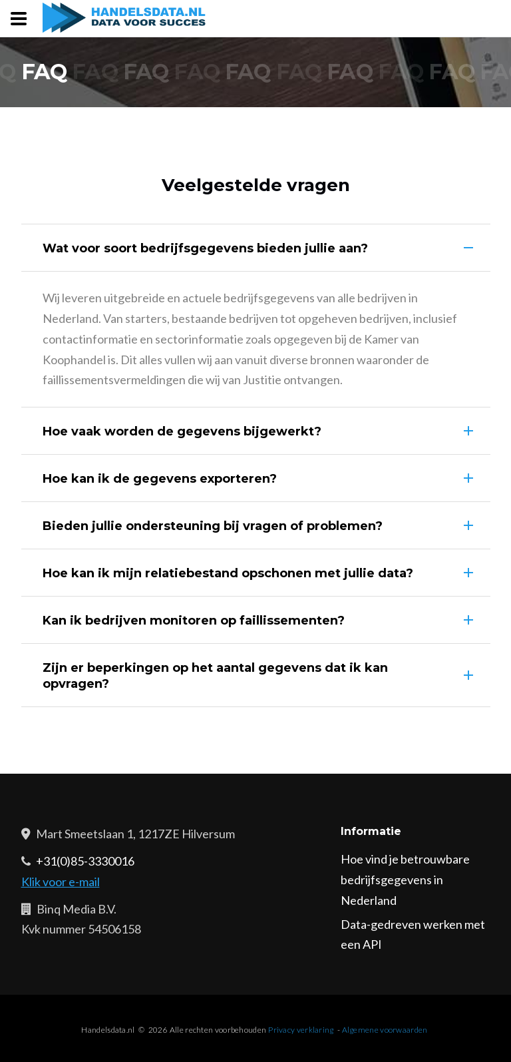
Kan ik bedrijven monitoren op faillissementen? (194, 620)
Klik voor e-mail (60, 881)
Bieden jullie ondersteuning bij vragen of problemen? (213, 526)
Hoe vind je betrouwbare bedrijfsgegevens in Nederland (405, 880)
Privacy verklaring (300, 1030)
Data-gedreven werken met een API (413, 934)
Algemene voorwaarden (385, 1030)
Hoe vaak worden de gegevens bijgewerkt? (182, 431)
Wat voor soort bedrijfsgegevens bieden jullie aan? (205, 248)
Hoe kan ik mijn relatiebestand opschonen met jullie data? (228, 573)
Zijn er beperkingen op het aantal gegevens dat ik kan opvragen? (215, 676)
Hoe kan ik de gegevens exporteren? (160, 478)
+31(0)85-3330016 (85, 861)
